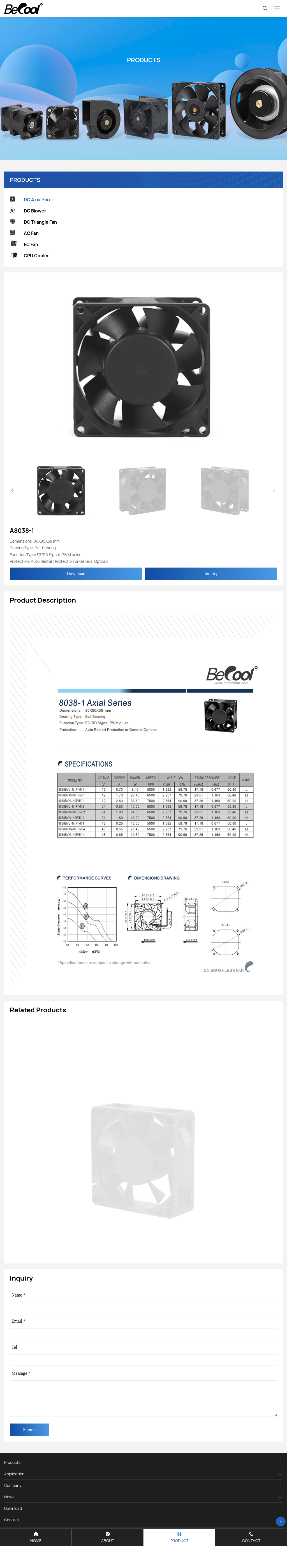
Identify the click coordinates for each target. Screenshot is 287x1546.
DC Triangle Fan (33, 222)
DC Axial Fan (30, 199)
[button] (274, 490)
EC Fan (24, 244)
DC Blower (28, 210)
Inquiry (210, 573)
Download (76, 573)
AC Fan (24, 233)
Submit (29, 1429)
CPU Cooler (29, 256)
